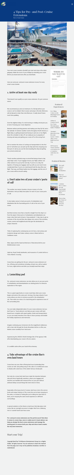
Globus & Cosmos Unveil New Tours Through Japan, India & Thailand (55, 124)
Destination (54, 79)
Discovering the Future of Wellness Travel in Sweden (62, 201)
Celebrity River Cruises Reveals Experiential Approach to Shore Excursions (62, 189)
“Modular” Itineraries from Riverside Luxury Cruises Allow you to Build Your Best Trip (54, 137)
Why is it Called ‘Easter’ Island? (63, 176)
